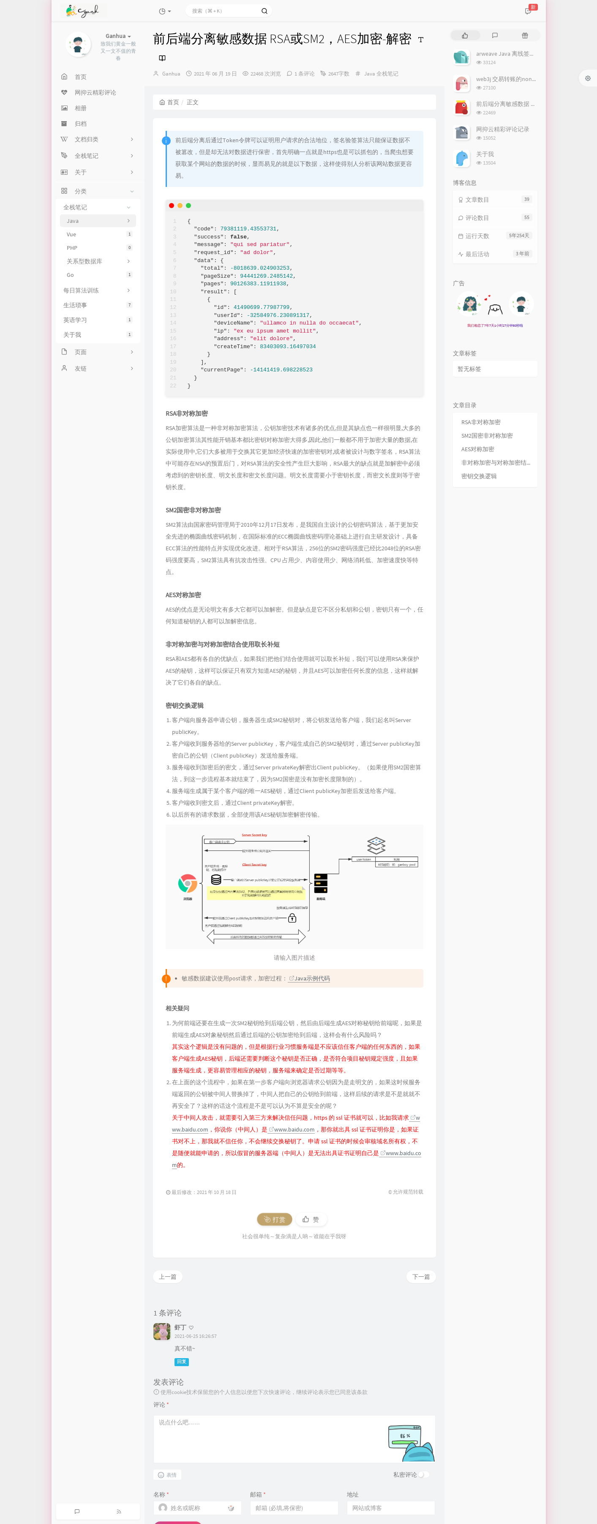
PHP (100, 248)
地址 (353, 1494)
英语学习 (98, 320)
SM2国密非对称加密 (487, 435)
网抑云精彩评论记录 (502, 129)
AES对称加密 (477, 449)
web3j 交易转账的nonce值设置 (515, 79)
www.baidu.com (292, 1129)
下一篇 (421, 1276)
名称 (161, 1494)
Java (369, 73)
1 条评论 (304, 73)
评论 (161, 1404)
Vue (100, 234)
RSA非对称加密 (481, 422)
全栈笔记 (387, 73)
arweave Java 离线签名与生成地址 (520, 53)
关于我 (98, 334)
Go (100, 275)
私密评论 (405, 1474)
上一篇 (168, 1276)
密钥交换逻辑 (479, 476)
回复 (181, 1361)
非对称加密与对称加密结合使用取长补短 (497, 462)
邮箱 (258, 1494)
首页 (169, 102)
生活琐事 (98, 305)
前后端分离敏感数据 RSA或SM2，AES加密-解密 (536, 104)
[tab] (465, 35)
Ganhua (171, 73)
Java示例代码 (309, 978)
